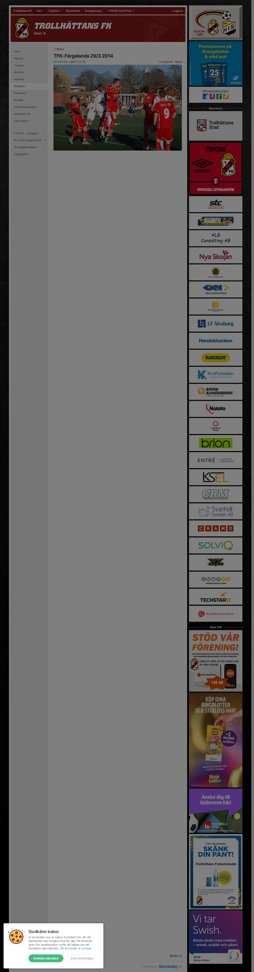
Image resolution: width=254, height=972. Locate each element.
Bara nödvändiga (82, 958)
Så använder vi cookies (76, 948)
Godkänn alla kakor (46, 958)
